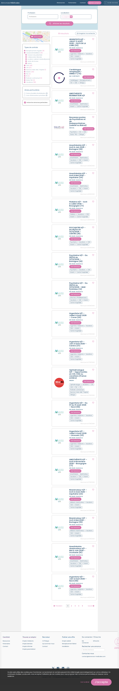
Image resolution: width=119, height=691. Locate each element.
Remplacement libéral (69, 644)
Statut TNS (30, 80)
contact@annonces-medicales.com (93, 656)
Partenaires (72, 3)
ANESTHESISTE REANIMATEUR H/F (77, 94)
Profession (31, 13)
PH (28, 76)
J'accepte (101, 682)
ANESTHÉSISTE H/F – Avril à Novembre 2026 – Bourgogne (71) (78, 462)
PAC (28, 74)
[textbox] (43, 17)
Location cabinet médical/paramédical (39, 59)
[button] (94, 3)
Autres (29, 63)
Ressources (61, 3)
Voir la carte (36, 37)
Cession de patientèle (34, 55)
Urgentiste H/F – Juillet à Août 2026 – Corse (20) (77, 315)
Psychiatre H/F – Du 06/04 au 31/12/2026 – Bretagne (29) (78, 258)
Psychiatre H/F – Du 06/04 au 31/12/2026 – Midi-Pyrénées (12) (78, 286)
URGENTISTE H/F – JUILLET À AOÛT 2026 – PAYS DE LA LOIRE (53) (77, 42)
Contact (83, 3)
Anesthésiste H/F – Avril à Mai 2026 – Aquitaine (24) (78, 175)
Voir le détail (84, 682)
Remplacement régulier (35, 51)
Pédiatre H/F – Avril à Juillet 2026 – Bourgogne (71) (78, 204)
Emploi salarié (66, 641)
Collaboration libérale (34, 57)
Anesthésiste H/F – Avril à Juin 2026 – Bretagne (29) (78, 147)
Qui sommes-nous (48, 644)
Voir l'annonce (75, 51)
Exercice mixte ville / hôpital (36, 70)
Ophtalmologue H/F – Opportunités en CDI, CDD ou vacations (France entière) (78, 374)
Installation (65, 646)
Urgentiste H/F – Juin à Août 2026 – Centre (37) (78, 343)
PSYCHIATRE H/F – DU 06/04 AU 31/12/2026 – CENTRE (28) (77, 230)
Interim (30, 72)
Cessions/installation (34, 53)
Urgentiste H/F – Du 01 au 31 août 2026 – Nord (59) (78, 405)
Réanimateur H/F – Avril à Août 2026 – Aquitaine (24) (78, 492)
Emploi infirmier (27, 646)
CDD (29, 65)
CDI (29, 68)
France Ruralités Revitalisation (37, 93)
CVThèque (45, 641)
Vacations (31, 82)
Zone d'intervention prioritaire (36, 95)
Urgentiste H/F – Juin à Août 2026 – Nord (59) (78, 579)
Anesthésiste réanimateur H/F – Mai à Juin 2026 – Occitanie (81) (78, 549)
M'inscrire (96, 641)
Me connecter (85, 642)
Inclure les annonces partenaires (37, 102)
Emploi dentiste (27, 644)
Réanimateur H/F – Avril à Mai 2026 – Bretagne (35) (78, 520)
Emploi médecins (28, 641)
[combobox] (43, 16)
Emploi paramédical (29, 649)
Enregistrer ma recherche (86, 33)
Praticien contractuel (34, 78)
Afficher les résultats (59, 23)
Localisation (65, 13)
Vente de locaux (32, 61)
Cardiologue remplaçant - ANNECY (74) (75, 71)
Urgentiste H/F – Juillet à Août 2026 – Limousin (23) (77, 433)
